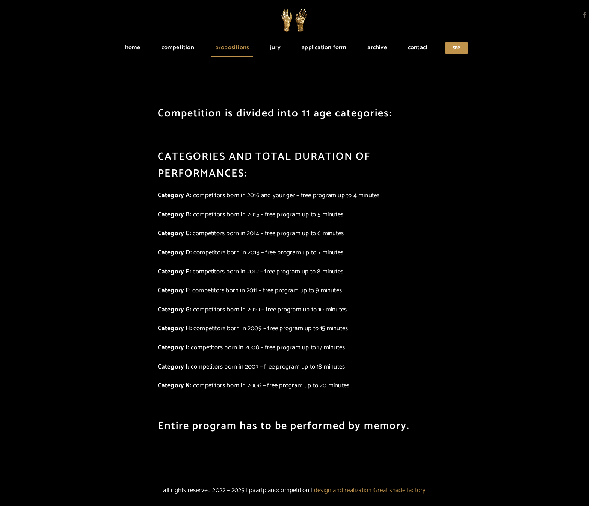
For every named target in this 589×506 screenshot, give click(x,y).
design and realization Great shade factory (370, 490)
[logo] (294, 12)
